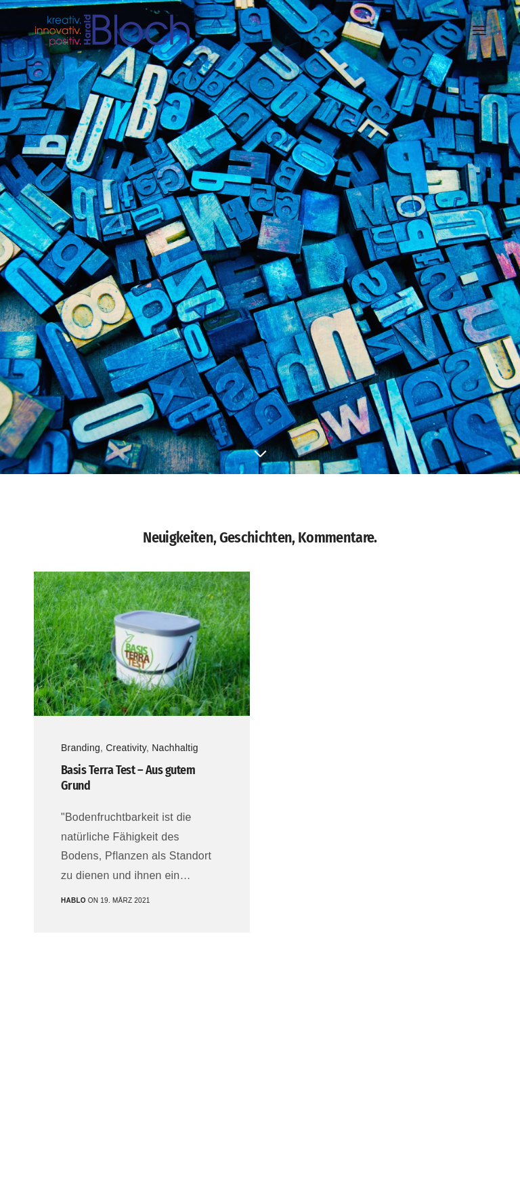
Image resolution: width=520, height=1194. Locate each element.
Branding (80, 747)
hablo (73, 900)
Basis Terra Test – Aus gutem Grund (128, 778)
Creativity (126, 747)
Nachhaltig (175, 747)
